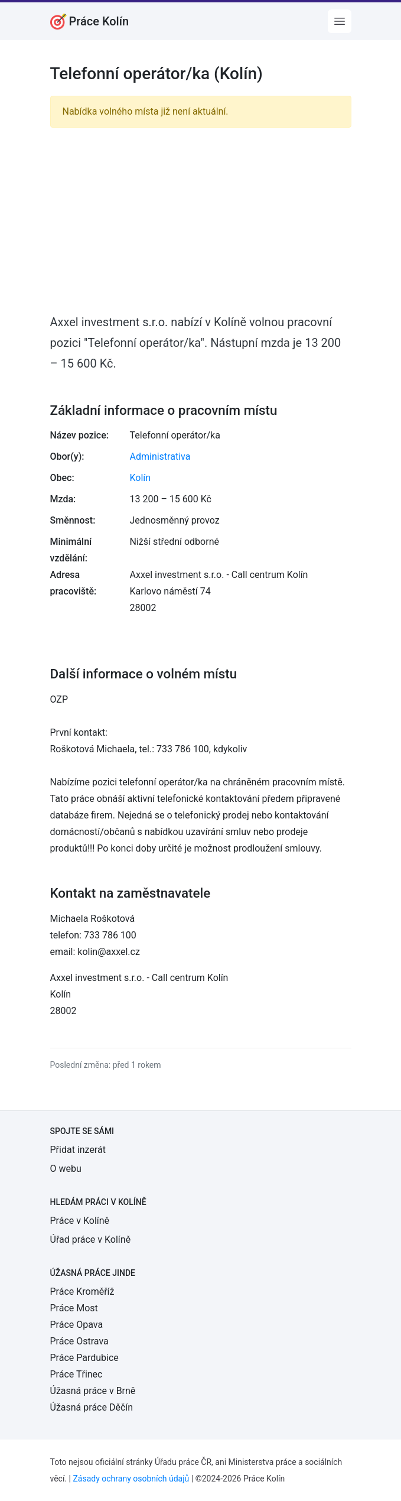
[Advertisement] (200, 220)
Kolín (140, 477)
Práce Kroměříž (82, 1291)
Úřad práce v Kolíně (90, 1239)
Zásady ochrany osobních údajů (131, 1478)
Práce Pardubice (84, 1357)
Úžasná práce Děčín (91, 1407)
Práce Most (74, 1308)
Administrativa (160, 456)
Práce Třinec (76, 1374)
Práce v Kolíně (80, 1220)
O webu (65, 1168)
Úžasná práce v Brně (93, 1390)
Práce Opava (76, 1324)
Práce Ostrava (79, 1341)
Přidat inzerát (78, 1149)
